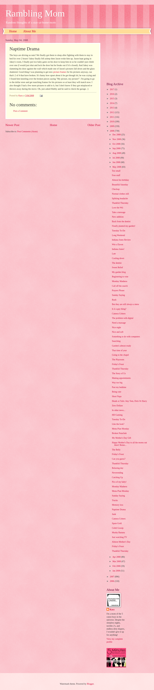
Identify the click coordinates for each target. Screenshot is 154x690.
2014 (112, 103)
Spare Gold (116, 523)
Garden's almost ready (121, 346)
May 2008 (117, 167)
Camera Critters (119, 313)
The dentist (116, 263)
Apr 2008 (116, 557)
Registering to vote (120, 276)
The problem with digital (122, 318)
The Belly (116, 450)
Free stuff (116, 175)
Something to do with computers (126, 336)
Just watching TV (119, 537)
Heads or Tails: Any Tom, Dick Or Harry (129, 401)
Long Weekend (118, 235)
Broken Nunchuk (119, 433)
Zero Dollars (117, 405)
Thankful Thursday (120, 203)
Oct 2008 (116, 144)
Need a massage (119, 323)
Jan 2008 (116, 571)
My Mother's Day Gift (121, 438)
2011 (112, 117)
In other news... (118, 410)
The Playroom (118, 359)
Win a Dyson (117, 244)
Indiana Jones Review (121, 240)
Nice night (116, 327)
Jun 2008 (116, 162)
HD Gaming (117, 415)
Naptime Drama (119, 509)
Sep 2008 (116, 148)
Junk (114, 514)
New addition (118, 217)
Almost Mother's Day (121, 542)
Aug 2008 (116, 153)
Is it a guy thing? (119, 309)
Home (13, 31)
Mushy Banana (118, 532)
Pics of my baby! (119, 482)
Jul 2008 (116, 158)
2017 (112, 89)
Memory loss (117, 505)
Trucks (115, 500)
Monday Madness (119, 281)
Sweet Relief (117, 267)
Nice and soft (117, 332)
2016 (112, 94)
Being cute (116, 392)
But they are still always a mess (125, 304)
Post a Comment (20, 111)
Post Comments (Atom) (27, 131)
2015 (112, 98)
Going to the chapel (120, 355)
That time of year (119, 350)
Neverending (117, 473)
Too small (116, 171)
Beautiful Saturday (120, 184)
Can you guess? (118, 459)
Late (114, 253)
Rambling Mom (35, 13)
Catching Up (117, 477)
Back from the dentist (121, 221)
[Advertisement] (128, 58)
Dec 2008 (116, 134)
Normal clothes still (120, 194)
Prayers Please (118, 290)
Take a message (118, 212)
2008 (112, 131)
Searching (116, 341)
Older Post (94, 125)
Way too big (117, 382)
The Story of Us (119, 373)
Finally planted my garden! (123, 226)
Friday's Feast (118, 364)
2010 (112, 121)
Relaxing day (117, 468)
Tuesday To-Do (118, 230)
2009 (112, 126)
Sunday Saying (118, 295)
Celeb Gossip (117, 528)
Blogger (90, 684)
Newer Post (12, 125)
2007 (112, 576)
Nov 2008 (116, 139)
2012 (112, 112)
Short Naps (116, 396)
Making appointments (121, 378)
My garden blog (119, 272)
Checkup (115, 189)
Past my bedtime (119, 387)
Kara (112, 609)
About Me (29, 31)
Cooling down (118, 258)
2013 (112, 108)
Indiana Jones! (118, 249)
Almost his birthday (120, 180)
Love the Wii (117, 207)
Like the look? (118, 424)
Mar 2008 (116, 561)
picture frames (59, 72)
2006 (112, 581)
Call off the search (120, 286)
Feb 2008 (116, 566)
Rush (114, 300)
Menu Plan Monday (120, 429)
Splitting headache (120, 198)
